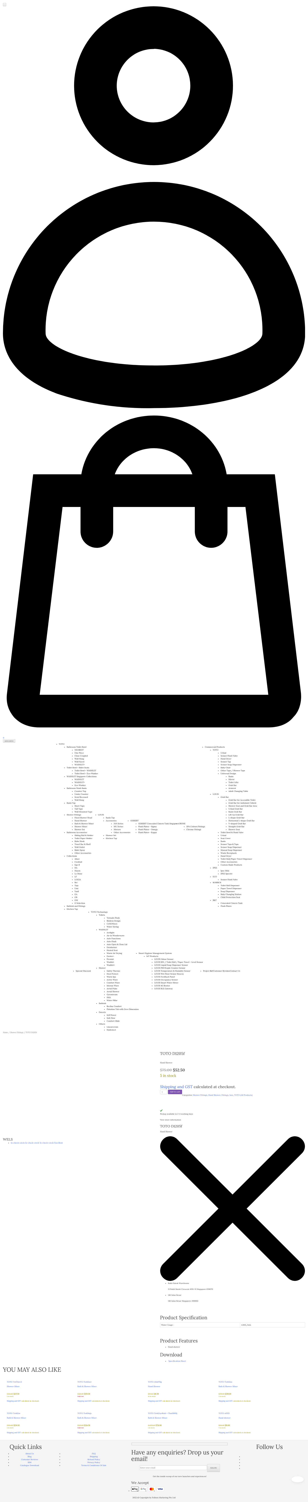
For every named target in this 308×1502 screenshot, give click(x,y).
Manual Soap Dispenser (231, 850)
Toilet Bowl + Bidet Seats (78, 767)
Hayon (78, 870)
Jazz (231, 1095)
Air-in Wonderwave (115, 935)
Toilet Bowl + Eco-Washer (86, 773)
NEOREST (79, 750)
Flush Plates (226, 906)
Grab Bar (232, 785)
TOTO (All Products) (243, 1095)
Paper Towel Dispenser (231, 888)
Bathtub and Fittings (76, 906)
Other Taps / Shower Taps (233, 770)
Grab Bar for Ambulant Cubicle (242, 803)
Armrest (232, 788)
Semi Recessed (81, 797)
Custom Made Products (231, 865)
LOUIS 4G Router (162, 985)
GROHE (182, 823)
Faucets (102, 1012)
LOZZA (78, 879)
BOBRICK (217, 882)
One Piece (79, 753)
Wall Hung (79, 758)
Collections (72, 856)
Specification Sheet (177, 1361)
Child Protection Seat (230, 897)
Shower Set (80, 829)
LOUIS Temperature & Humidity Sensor (172, 971)
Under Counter (81, 794)
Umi (76, 888)
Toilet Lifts (233, 782)
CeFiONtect (112, 923)
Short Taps (79, 806)
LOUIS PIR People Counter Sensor (169, 968)
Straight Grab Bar (236, 826)
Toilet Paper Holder (84, 838)
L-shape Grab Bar (236, 817)
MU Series (118, 826)
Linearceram (112, 1027)
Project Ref (208, 971)
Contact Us (235, 971)
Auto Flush (111, 941)
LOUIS (101, 814)
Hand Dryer (226, 758)
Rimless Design (113, 921)
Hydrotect (111, 1030)
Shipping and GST (176, 1086)
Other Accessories (83, 853)
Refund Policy (94, 1459)
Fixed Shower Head (83, 817)
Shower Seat (234, 829)
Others (102, 1024)
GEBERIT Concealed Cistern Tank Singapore (158, 823)
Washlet (110, 962)
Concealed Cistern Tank (231, 903)
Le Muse (78, 873)
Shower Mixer (81, 826)
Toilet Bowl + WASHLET (85, 770)
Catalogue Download (29, 1465)
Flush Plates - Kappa (147, 832)
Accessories (111, 820)
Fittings (225, 1095)
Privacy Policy (93, 1462)
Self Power (111, 1015)
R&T (214, 900)
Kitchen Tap (72, 909)
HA (76, 868)
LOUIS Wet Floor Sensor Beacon (169, 974)
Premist (110, 959)
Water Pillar (112, 1000)
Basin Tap (71, 803)
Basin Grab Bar (235, 812)
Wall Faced (79, 761)
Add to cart (175, 1091)
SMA (109, 997)
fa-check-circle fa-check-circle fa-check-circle (37, 1143)
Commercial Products (215, 747)
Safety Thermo (113, 971)
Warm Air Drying (114, 953)
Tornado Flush (113, 918)
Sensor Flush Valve (229, 756)
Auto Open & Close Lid (117, 944)
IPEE (215, 868)
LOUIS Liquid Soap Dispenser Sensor (171, 965)
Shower (102, 968)
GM (76, 900)
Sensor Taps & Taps (229, 844)
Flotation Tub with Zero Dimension (123, 1009)
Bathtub (102, 1003)
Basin (230, 776)
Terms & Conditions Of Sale (93, 1465)
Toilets (102, 915)
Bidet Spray (80, 850)
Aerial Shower (113, 991)
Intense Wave (113, 985)
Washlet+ (111, 965)
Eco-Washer (80, 785)
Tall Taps (79, 809)
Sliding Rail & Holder (84, 835)
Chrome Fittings (193, 829)
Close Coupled (81, 756)
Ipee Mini (225, 870)
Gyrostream (112, 994)
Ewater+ (110, 956)
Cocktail (78, 862)
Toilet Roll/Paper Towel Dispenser (236, 859)
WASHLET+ (80, 764)
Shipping (94, 1456)
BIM (29, 1462)
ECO (215, 876)
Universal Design (228, 773)
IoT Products (152, 956)
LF (76, 876)
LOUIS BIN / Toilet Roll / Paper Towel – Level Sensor (178, 962)
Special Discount (83, 971)
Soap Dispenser (228, 891)
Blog (30, 1456)
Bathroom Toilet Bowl (77, 747)
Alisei (77, 859)
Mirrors (117, 829)
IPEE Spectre (226, 873)
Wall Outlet (80, 847)
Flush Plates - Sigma (147, 826)
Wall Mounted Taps (83, 812)
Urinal (223, 753)
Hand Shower (81, 820)
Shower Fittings (74, 814)
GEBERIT (134, 820)
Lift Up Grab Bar (235, 814)
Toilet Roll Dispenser (230, 885)
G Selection (80, 903)
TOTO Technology (99, 912)
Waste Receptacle (229, 853)
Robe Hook (80, 841)
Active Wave (112, 979)
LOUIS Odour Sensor (163, 959)
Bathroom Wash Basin (77, 788)
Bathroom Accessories (77, 832)
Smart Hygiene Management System (155, 953)
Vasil (77, 891)
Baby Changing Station (231, 894)
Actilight (110, 932)
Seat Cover (225, 838)
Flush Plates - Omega (148, 829)
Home (5, 1032)
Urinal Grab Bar (235, 809)
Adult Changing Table (238, 791)
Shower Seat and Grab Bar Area (242, 806)
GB (76, 897)
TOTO (62, 744)
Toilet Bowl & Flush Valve (232, 832)
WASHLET (79, 779)
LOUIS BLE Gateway (163, 988)
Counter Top (80, 791)
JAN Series (118, 823)
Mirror (231, 779)
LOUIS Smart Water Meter (166, 982)
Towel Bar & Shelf (83, 844)
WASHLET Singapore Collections (82, 776)
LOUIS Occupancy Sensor (166, 979)
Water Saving (113, 926)
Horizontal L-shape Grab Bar (241, 820)
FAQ (94, 1453)
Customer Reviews (221, 971)
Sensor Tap (226, 761)
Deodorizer (112, 947)
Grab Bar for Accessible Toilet (241, 800)
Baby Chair (225, 767)
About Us (29, 1453)
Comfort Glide (113, 1021)
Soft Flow (111, 1018)
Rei (76, 882)
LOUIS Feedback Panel (164, 977)
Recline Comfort (114, 1006)
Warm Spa (111, 977)
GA (76, 894)
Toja (77, 885)
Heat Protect (112, 974)
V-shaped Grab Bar (237, 823)
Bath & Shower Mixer (84, 823)
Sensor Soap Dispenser (231, 764)
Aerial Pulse (112, 988)
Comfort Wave (113, 982)
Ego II (77, 865)
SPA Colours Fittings (195, 826)
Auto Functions (114, 938)
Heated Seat (112, 950)
